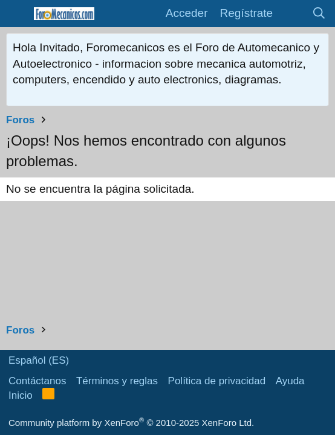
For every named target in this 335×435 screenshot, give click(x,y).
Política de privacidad (217, 381)
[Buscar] (319, 14)
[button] (16, 14)
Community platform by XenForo (131, 422)
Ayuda (290, 381)
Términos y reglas (117, 381)
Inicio (20, 395)
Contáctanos (37, 381)
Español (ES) (38, 360)
